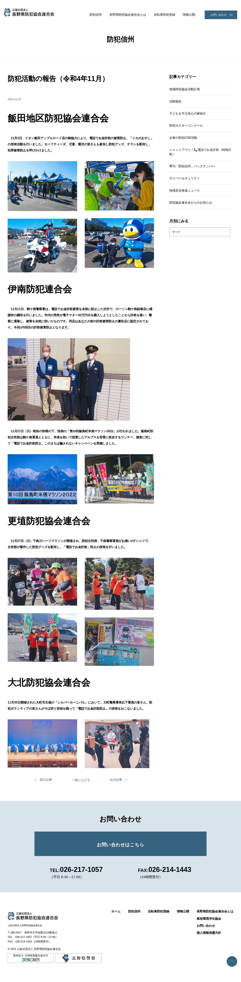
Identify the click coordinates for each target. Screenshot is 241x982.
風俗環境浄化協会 (209, 918)
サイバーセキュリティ (184, 178)
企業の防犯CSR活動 (183, 137)
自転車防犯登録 (164, 14)
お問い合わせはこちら (120, 844)
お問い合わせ (219, 14)
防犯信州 (96, 14)
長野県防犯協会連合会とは (127, 14)
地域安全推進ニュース (184, 190)
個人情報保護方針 (209, 933)
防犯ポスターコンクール (186, 125)
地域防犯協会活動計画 (184, 89)
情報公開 (189, 14)
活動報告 (175, 101)
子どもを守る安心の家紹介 (187, 113)
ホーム (115, 911)
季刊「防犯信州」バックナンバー (192, 166)
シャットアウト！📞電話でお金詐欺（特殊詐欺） (200, 152)
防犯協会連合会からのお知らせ (190, 202)
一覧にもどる (81, 780)
